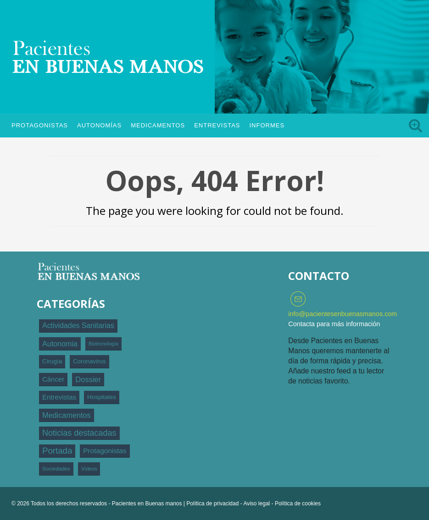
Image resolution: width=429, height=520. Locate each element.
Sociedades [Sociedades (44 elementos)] (56, 468)
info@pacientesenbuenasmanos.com (342, 313)
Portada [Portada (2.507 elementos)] (57, 450)
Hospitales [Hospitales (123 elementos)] (101, 397)
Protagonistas (39, 125)
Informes (266, 125)
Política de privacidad (212, 503)
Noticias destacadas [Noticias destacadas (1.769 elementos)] (79, 433)
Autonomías (99, 125)
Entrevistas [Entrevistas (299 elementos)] (59, 397)
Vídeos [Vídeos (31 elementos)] (89, 468)
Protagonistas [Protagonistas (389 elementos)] (104, 450)
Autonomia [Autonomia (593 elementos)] (60, 343)
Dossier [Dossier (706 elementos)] (88, 379)
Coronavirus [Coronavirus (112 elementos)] (89, 361)
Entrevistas (217, 125)
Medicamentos (158, 125)
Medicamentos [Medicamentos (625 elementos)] (66, 415)
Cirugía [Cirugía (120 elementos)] (52, 361)
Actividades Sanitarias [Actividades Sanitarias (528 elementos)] (78, 325)
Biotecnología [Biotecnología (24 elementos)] (103, 343)
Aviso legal (256, 503)
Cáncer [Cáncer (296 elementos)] (53, 379)
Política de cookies (298, 503)
